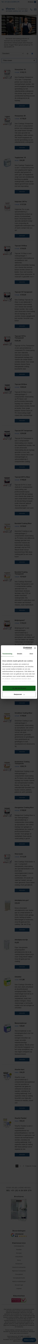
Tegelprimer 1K (20, 157)
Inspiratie (19, 1288)
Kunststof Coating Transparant (21, 573)
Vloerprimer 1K (20, 69)
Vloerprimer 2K (20, 116)
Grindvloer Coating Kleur (23, 713)
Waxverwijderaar (21, 1023)
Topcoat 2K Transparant (23, 431)
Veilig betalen (19, 1256)
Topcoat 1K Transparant (23, 292)
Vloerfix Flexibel (20, 1118)
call (31, 9)
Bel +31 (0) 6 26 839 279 (19, 1190)
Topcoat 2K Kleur (21, 384)
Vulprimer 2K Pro (21, 202)
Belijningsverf (20, 620)
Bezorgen (19, 1253)
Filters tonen (7, 60)
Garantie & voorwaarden (19, 1267)
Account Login (19, 1285)
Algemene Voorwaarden (19, 1271)
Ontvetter (18, 977)
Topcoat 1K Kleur (21, 246)
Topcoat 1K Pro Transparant (20, 337)
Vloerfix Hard (19, 1069)
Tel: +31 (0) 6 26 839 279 (10, 2)
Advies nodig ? (29, 1340)
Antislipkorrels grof (21, 900)
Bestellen (19, 1249)
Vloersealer (19, 854)
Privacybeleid (19, 1274)
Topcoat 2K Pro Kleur (22, 477)
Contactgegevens (19, 1246)
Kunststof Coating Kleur (23, 523)
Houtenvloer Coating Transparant (22, 762)
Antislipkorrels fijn (21, 940)
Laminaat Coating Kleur (23, 666)
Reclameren (19, 1263)
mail (35, 9)
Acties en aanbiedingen (19, 1281)
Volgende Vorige (30, 1166)
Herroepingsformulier (19, 1278)
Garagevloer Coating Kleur (24, 807)
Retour (19, 1260)
